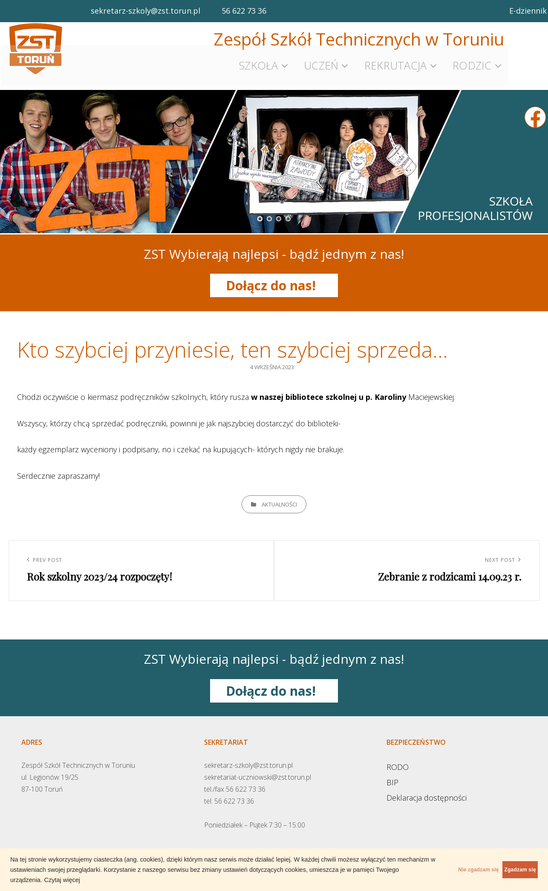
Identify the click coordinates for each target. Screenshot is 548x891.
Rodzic (472, 62)
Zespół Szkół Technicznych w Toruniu (358, 39)
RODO (397, 759)
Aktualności (279, 496)
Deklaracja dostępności (426, 790)
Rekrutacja (395, 62)
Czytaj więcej (154, 880)
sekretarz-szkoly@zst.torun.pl (145, 11)
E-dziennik (528, 11)
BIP (392, 775)
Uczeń (321, 62)
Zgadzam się (507, 870)
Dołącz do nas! (274, 277)
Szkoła (258, 62)
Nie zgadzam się (439, 870)
